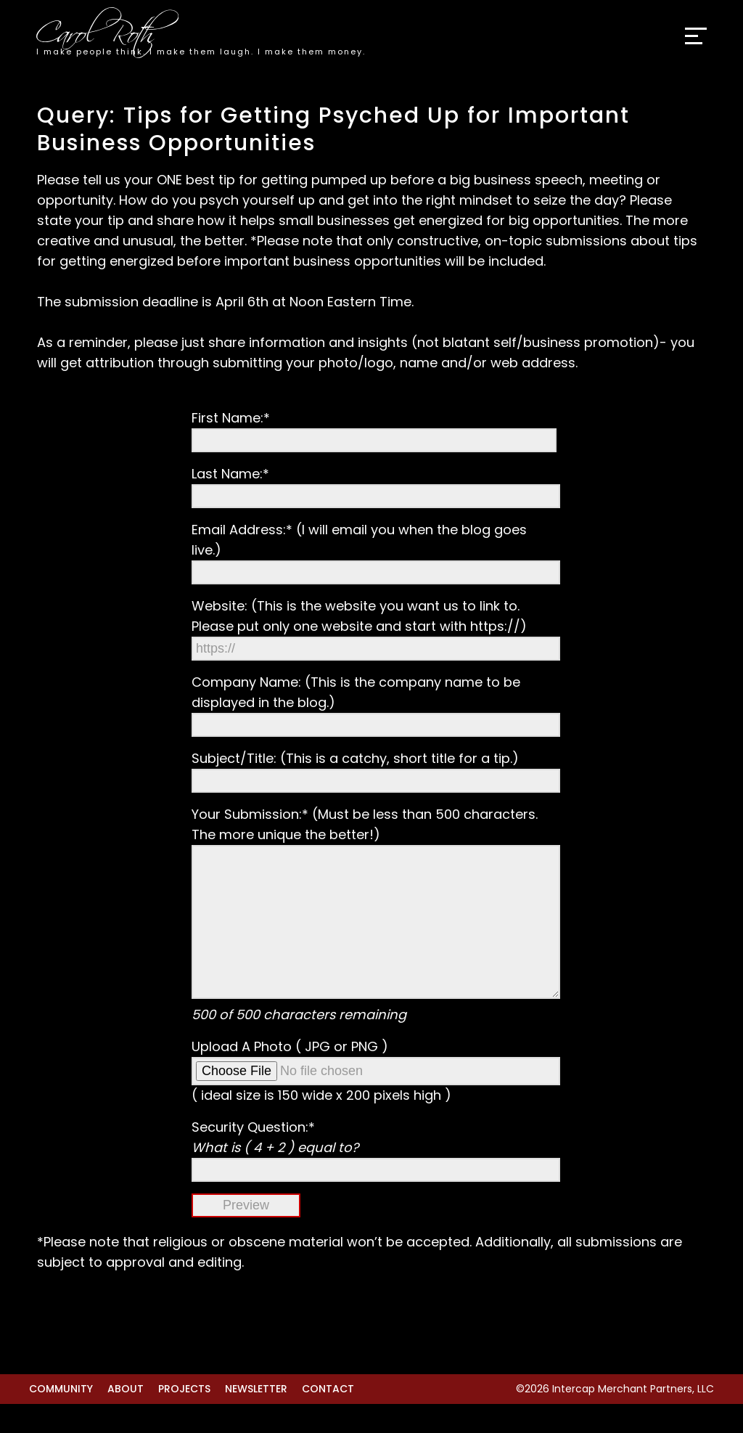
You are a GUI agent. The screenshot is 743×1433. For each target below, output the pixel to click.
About (125, 1417)
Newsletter (256, 1417)
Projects (184, 1417)
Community (61, 1417)
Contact (328, 1417)
